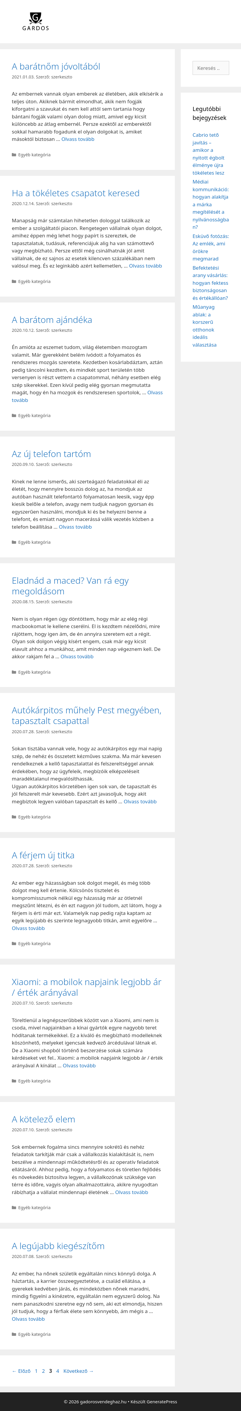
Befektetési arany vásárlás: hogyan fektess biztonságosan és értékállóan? (210, 282)
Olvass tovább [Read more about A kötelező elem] (131, 1192)
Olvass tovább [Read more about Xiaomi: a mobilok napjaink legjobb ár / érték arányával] (79, 1065)
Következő (78, 1370)
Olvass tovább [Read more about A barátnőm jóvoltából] (78, 139)
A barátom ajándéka (52, 319)
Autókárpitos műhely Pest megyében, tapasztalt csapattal (87, 715)
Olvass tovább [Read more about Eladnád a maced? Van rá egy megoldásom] (77, 656)
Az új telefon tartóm (51, 454)
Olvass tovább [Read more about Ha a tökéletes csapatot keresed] (145, 265)
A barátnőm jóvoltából (56, 66)
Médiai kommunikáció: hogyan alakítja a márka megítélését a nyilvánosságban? (211, 204)
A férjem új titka (43, 855)
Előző (21, 1370)
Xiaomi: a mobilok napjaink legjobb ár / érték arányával (87, 987)
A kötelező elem (43, 1119)
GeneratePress (162, 1401)
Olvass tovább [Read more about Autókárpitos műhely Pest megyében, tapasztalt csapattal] (140, 801)
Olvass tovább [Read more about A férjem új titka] (28, 928)
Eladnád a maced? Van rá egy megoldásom (70, 585)
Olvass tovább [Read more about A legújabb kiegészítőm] (28, 1318)
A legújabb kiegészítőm (58, 1246)
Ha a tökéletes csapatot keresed (76, 193)
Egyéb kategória (34, 154)
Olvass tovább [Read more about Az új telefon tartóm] (75, 526)
